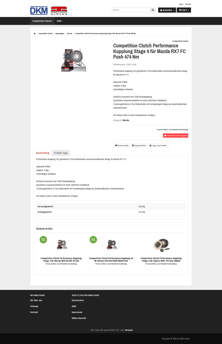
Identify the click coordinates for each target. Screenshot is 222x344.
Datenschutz (78, 300)
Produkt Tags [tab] (61, 152)
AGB (74, 306)
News (181, 4)
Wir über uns (36, 300)
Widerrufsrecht (79, 318)
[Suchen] (130, 10)
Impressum (77, 312)
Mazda (126, 120)
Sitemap (34, 306)
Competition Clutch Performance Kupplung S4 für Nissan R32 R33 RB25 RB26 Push (111, 259)
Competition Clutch (42, 21)
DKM (59, 21)
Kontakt (188, 4)
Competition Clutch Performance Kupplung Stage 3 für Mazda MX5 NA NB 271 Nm (61, 259)
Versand (129, 330)
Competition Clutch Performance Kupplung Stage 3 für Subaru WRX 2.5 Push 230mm (161, 259)
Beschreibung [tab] (42, 152)
